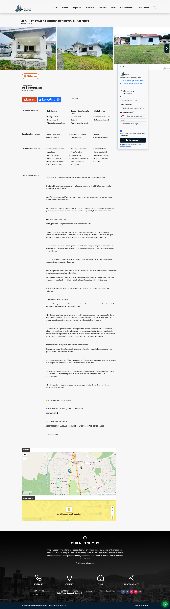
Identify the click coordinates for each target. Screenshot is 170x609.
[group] (28, 48)
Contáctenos (143, 8)
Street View (30, 76)
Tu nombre (124, 97)
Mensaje (123, 120)
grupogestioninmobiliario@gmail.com (134, 83)
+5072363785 (139, 81)
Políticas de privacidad (85, 563)
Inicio (56, 8)
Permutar (90, 8)
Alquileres (77, 8)
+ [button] (25, 455)
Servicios (103, 8)
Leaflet (99, 494)
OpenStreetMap (111, 494)
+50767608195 (127, 81)
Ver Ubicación (63, 514)
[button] (61, 67)
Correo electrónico (126, 104)
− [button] (25, 458)
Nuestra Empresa (127, 8)
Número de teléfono (127, 112)
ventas (65, 8)
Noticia (113, 8)
